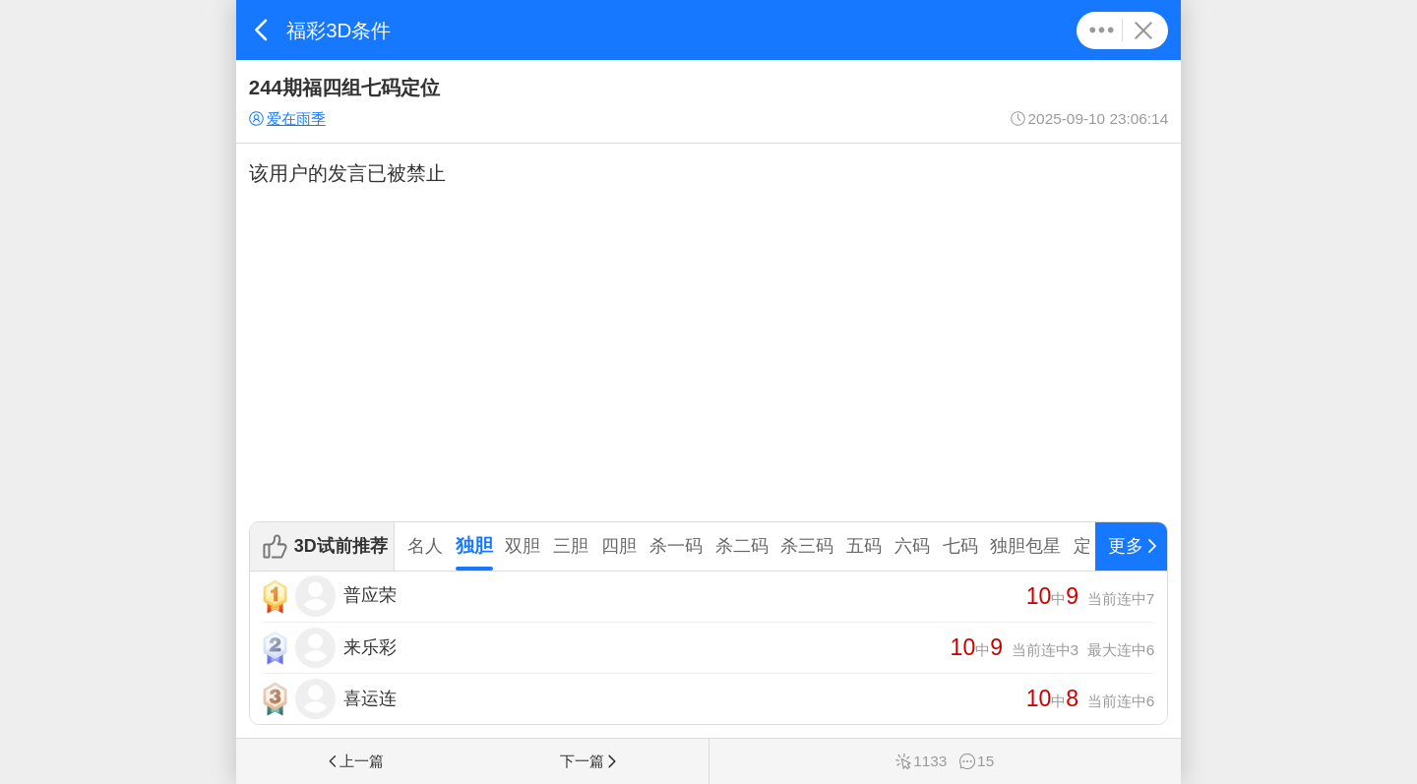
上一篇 (354, 761)
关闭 (1143, 30)
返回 (261, 30)
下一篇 (589, 761)
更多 (1101, 30)
